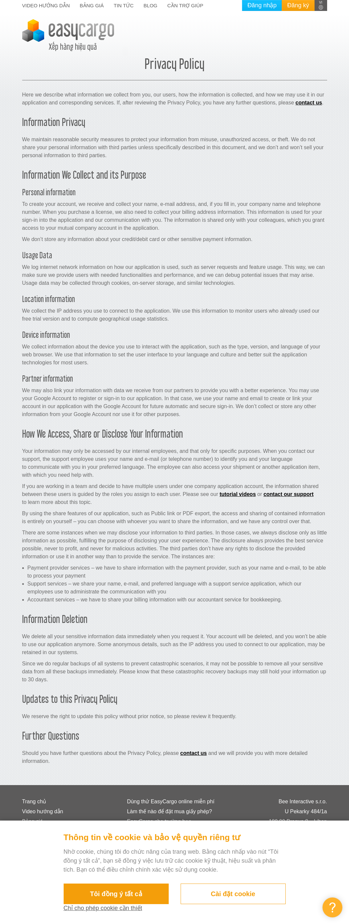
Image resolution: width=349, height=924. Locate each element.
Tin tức (124, 5)
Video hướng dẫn (46, 5)
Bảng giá (92, 5)
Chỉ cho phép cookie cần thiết (103, 908)
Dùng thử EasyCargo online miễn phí (170, 801)
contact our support (288, 494)
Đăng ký (298, 5)
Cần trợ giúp (185, 5)
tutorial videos (237, 494)
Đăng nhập (261, 5)
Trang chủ (34, 801)
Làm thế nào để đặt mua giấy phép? (169, 811)
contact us (309, 102)
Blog (150, 5)
